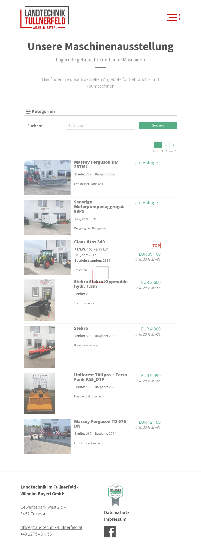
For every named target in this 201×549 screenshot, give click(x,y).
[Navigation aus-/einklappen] (172, 17)
